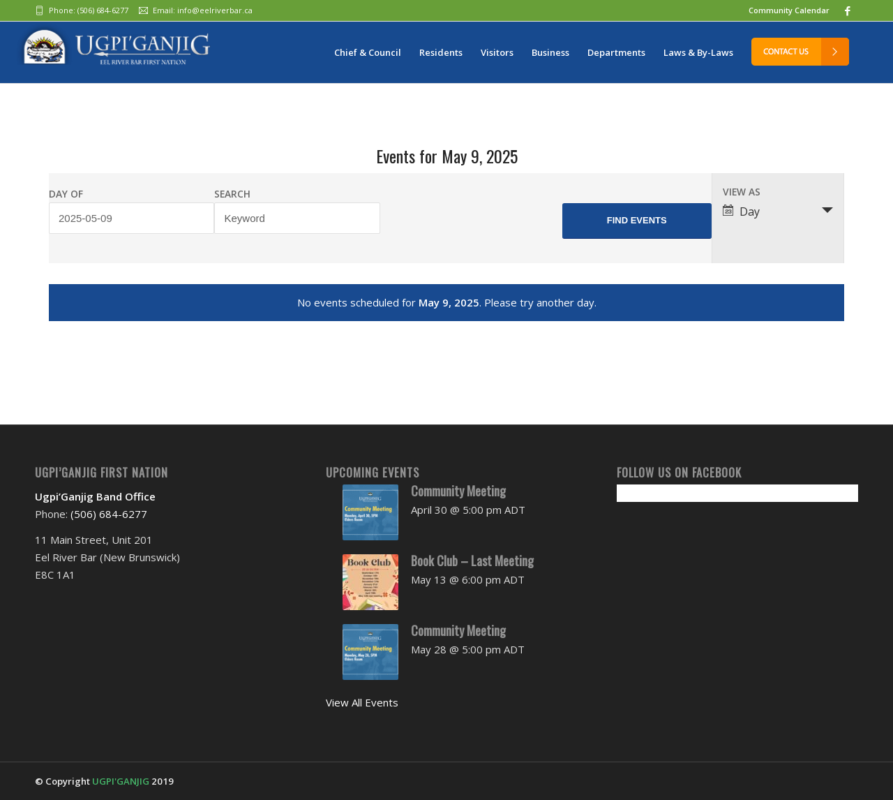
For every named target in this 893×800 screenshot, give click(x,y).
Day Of (66, 194)
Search (232, 194)
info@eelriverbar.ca (215, 10)
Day (741, 211)
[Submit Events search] (637, 221)
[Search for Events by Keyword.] (297, 218)
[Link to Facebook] (847, 10)
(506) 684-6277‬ (102, 10)
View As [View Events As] (741, 192)
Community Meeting (458, 491)
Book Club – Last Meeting (472, 560)
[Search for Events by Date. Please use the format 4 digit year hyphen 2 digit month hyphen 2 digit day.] (131, 218)
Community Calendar (789, 10)
